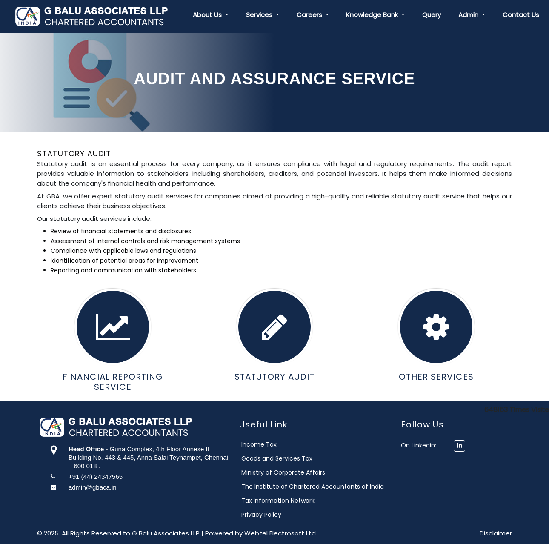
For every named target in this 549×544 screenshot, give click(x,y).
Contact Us (521, 14)
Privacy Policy (289, 514)
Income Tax (286, 444)
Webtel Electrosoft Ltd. (280, 533)
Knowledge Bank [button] (373, 14)
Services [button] (260, 14)
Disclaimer (496, 533)
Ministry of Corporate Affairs (310, 472)
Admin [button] (469, 14)
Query (431, 14)
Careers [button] (310, 14)
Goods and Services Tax (304, 458)
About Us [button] (208, 14)
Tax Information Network (305, 500)
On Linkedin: (406, 445)
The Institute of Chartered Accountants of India (340, 486)
